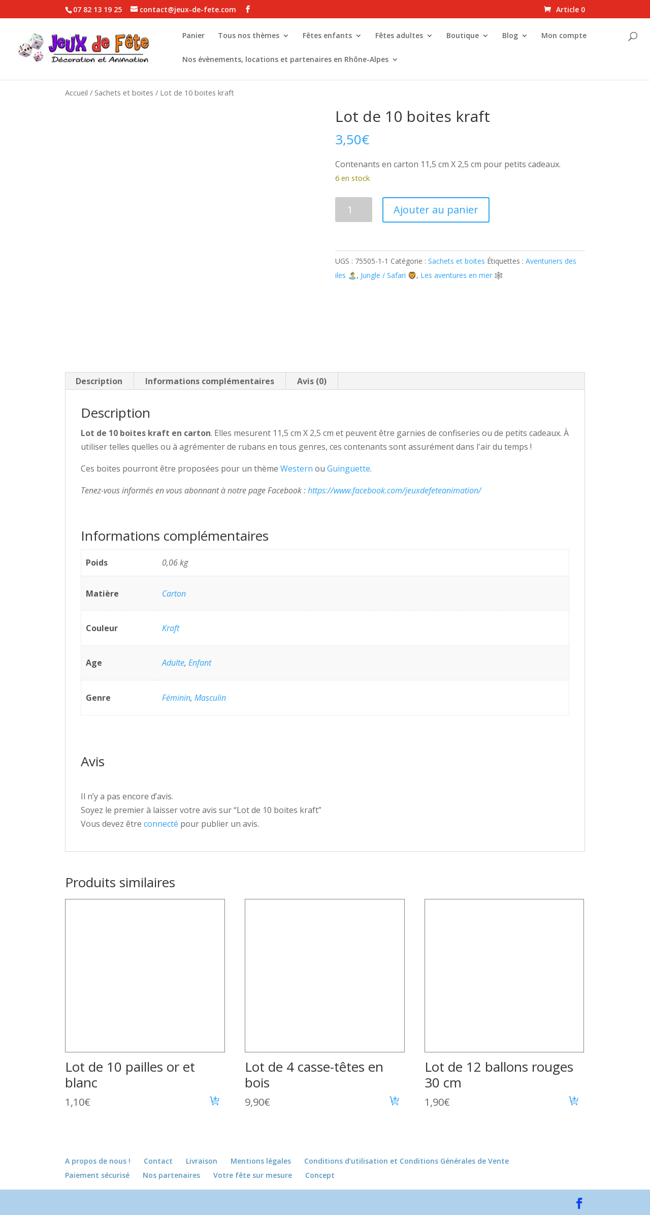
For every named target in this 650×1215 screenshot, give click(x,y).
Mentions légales (261, 1161)
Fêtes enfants (327, 36)
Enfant (199, 662)
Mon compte (564, 36)
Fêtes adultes (399, 36)
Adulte (173, 662)
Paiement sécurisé (97, 1175)
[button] (215, 1102)
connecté (161, 823)
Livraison (201, 1161)
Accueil (76, 92)
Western (296, 468)
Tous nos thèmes (248, 36)
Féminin (176, 697)
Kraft (170, 628)
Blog (510, 36)
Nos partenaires (171, 1175)
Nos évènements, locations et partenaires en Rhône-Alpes (285, 60)
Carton (174, 593)
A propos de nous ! (98, 1161)
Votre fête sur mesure (252, 1175)
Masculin (210, 697)
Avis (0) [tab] (312, 381)
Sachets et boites (123, 92)
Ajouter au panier (436, 209)
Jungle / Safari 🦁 (388, 275)
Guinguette (348, 468)
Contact (158, 1161)
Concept (320, 1175)
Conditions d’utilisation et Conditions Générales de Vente (406, 1161)
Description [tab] (99, 381)
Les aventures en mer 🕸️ (461, 275)
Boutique (462, 36)
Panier (193, 36)
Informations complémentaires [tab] (209, 381)
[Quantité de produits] (353, 209)
